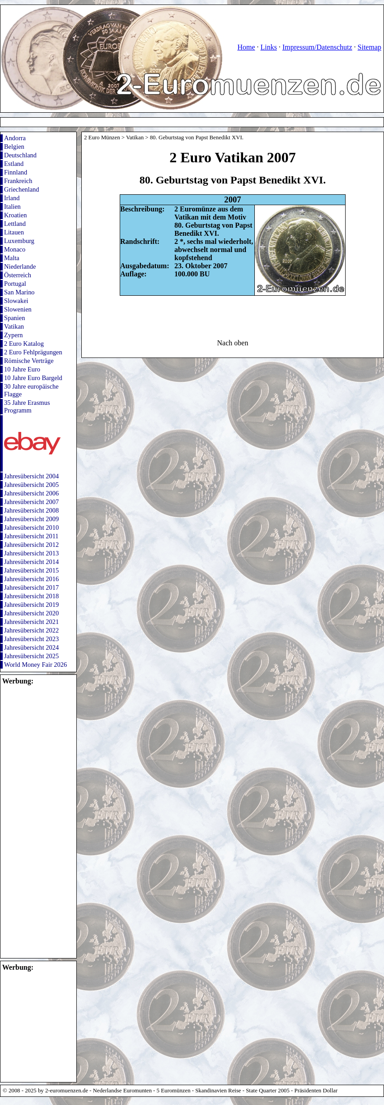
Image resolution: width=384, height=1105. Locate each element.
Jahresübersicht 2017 (31, 587)
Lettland (15, 223)
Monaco (14, 249)
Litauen (14, 232)
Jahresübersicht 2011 (31, 536)
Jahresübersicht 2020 (31, 613)
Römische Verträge (29, 360)
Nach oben (232, 343)
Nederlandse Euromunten (122, 1090)
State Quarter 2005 (268, 1090)
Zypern (13, 335)
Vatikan (14, 326)
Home (246, 47)
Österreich (17, 275)
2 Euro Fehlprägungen (33, 352)
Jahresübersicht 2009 (31, 519)
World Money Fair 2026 (35, 664)
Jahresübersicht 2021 (31, 621)
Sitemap (369, 47)
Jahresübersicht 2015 (31, 570)
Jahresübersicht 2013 (31, 553)
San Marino (19, 292)
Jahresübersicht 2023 (31, 638)
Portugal (15, 283)
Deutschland (20, 155)
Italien (12, 206)
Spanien (14, 317)
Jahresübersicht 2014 (31, 561)
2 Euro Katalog (24, 343)
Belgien (14, 146)
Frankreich (18, 180)
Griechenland (21, 189)
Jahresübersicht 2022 (31, 630)
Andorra (15, 138)
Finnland (15, 172)
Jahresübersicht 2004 (31, 476)
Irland (11, 198)
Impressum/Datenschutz (317, 47)
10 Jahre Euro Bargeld (33, 377)
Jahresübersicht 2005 (31, 484)
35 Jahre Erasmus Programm (27, 406)
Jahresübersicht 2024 (31, 647)
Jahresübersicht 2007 (31, 501)
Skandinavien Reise (218, 1090)
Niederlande (20, 266)
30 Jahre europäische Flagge (31, 390)
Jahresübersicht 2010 (31, 527)
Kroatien (15, 215)
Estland (13, 163)
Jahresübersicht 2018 (31, 596)
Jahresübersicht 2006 (31, 493)
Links (268, 47)
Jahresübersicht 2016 (31, 578)
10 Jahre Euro (22, 369)
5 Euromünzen (174, 1090)
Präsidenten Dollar (316, 1090)
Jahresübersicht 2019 (31, 604)
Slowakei (16, 300)
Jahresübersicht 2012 (31, 544)
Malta (11, 257)
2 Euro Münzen (102, 137)
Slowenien (18, 309)
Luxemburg (19, 240)
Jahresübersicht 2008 (31, 510)
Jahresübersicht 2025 (31, 656)
